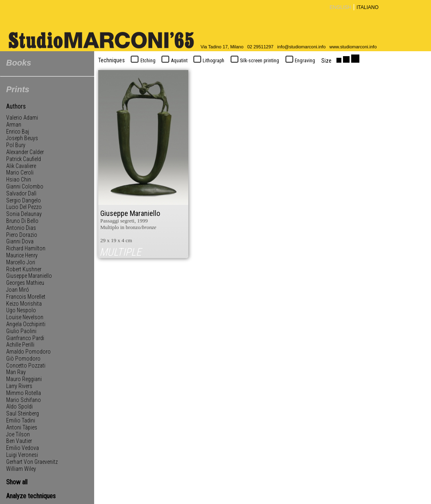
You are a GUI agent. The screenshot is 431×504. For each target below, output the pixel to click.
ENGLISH (340, 7)
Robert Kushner (23, 269)
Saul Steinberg (22, 413)
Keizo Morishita (24, 303)
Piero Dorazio (21, 235)
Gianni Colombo (24, 186)
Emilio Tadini (20, 420)
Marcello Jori (20, 262)
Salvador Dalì (21, 193)
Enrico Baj (17, 131)
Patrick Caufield (23, 159)
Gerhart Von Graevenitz (32, 462)
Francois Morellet (25, 296)
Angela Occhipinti (25, 324)
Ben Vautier (19, 441)
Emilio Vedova (22, 448)
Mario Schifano (23, 400)
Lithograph (208, 61)
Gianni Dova (20, 241)
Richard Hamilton (25, 248)
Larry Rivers (19, 386)
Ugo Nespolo (21, 310)
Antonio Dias (21, 228)
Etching (142, 61)
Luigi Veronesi (22, 455)
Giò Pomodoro (23, 358)
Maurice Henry (22, 255)
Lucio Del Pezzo (24, 207)
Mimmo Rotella (23, 393)
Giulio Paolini (21, 331)
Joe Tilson (18, 434)
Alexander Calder (25, 152)
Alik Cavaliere (21, 166)
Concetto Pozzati (25, 365)
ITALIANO (368, 7)
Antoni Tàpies (21, 427)
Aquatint (173, 61)
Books (18, 62)
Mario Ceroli (20, 172)
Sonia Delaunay (24, 214)
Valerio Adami (22, 117)
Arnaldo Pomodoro (28, 351)
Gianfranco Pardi (25, 338)
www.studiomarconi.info (353, 46)
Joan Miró (17, 289)
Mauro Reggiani (24, 379)
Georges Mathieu (25, 282)
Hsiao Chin (18, 179)
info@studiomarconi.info (301, 46)
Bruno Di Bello (22, 221)
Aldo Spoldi (19, 406)
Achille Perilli (20, 344)
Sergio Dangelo (23, 200)
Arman (13, 124)
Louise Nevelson (24, 317)
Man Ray (16, 372)
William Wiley (21, 468)
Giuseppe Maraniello (29, 275)
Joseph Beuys (22, 138)
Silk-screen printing (253, 61)
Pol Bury (15, 145)
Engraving (299, 61)
